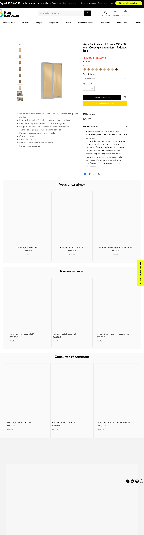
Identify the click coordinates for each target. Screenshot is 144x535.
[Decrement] (85, 88)
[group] (72, 226)
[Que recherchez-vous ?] (59, 13)
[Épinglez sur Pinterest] (89, 173)
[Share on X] (98, 173)
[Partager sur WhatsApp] (94, 173)
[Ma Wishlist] (115, 12)
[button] (125, 12)
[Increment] (92, 88)
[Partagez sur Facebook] (84, 173)
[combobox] (105, 78)
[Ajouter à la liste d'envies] (124, 97)
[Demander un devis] (128, 3)
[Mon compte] (105, 12)
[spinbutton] (89, 88)
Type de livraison (90, 74)
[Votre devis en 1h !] (140, 273)
